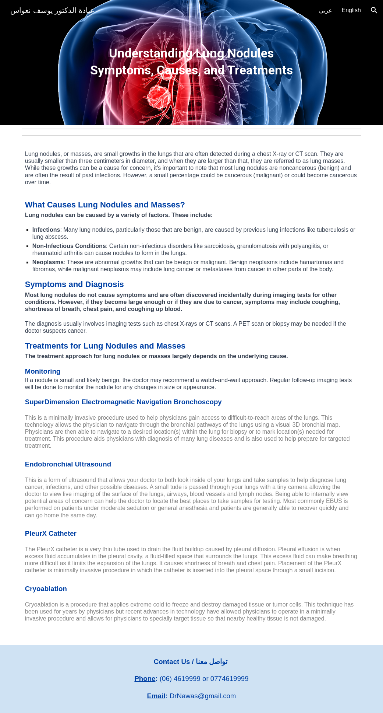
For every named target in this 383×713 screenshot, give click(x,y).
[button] (374, 10)
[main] (191, 63)
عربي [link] (325, 10)
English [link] (351, 10)
